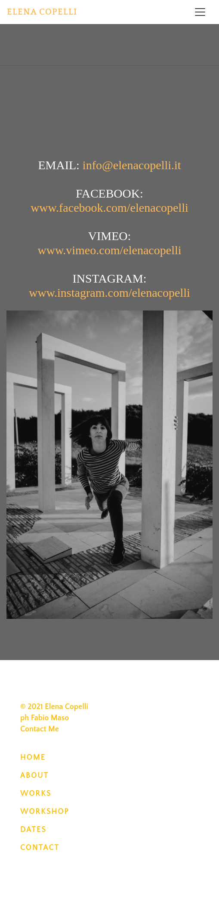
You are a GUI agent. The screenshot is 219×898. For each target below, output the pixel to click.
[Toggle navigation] (200, 12)
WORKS (36, 793)
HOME (33, 757)
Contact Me (39, 729)
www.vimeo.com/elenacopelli (109, 250)
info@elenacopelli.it (132, 165)
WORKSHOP (44, 811)
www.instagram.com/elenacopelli (109, 292)
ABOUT (34, 775)
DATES (33, 829)
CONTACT (39, 847)
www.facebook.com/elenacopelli (109, 207)
